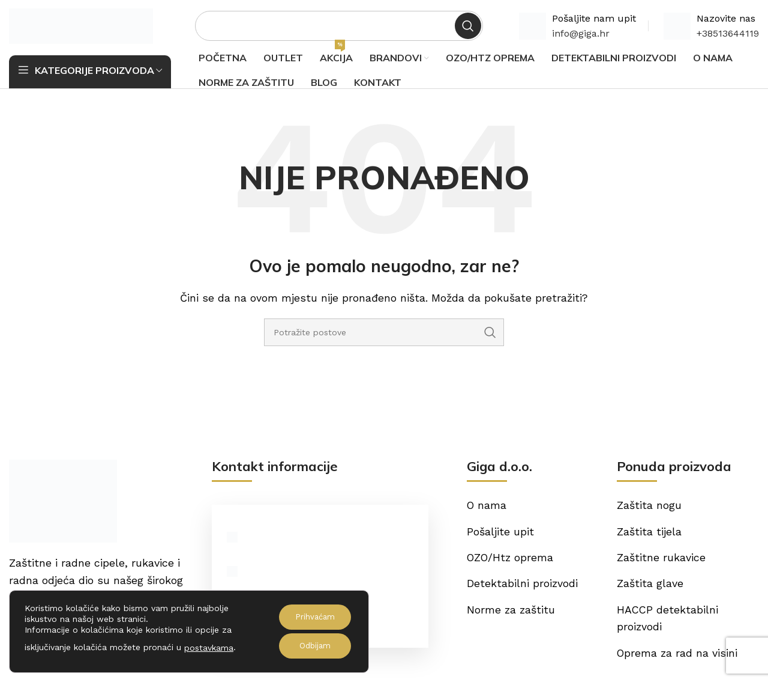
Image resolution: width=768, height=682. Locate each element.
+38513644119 (728, 34)
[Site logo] (81, 26)
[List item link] (320, 574)
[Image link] (63, 502)
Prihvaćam (312, 617)
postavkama (208, 648)
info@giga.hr (581, 34)
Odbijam (312, 646)
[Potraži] (339, 27)
